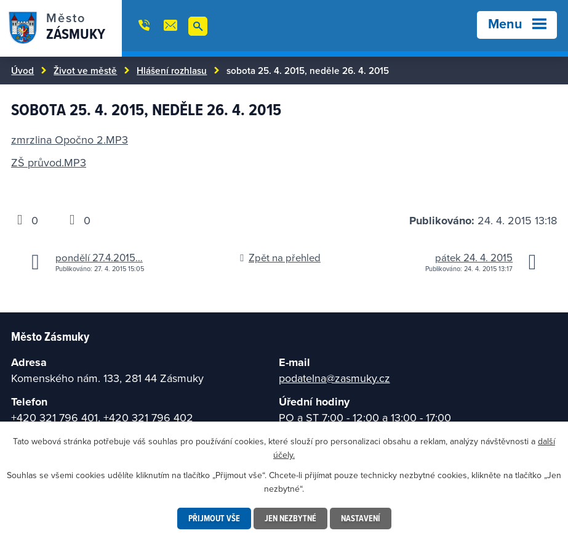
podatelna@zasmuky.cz (334, 378)
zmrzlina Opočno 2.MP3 (69, 139)
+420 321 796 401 (54, 417)
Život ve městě (85, 70)
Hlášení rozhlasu (172, 70)
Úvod (22, 70)
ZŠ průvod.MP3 (48, 162)
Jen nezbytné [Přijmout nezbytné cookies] (290, 518)
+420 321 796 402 (148, 417)
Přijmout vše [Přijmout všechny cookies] (214, 518)
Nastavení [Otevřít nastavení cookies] (360, 518)
